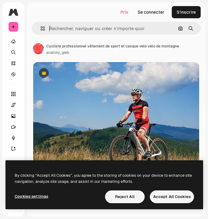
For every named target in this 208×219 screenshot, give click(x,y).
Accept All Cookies (172, 196)
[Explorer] (13, 74)
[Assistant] (16, 149)
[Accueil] (13, 41)
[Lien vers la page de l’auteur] (38, 48)
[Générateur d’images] (16, 116)
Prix (124, 12)
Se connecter (151, 12)
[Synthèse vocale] (16, 138)
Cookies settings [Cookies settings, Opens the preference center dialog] (31, 196)
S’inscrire (186, 12)
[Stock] (13, 63)
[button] (40, 28)
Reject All (125, 196)
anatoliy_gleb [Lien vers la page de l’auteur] (57, 52)
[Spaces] (16, 105)
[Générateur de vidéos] (16, 127)
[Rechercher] (13, 52)
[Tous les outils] (13, 94)
